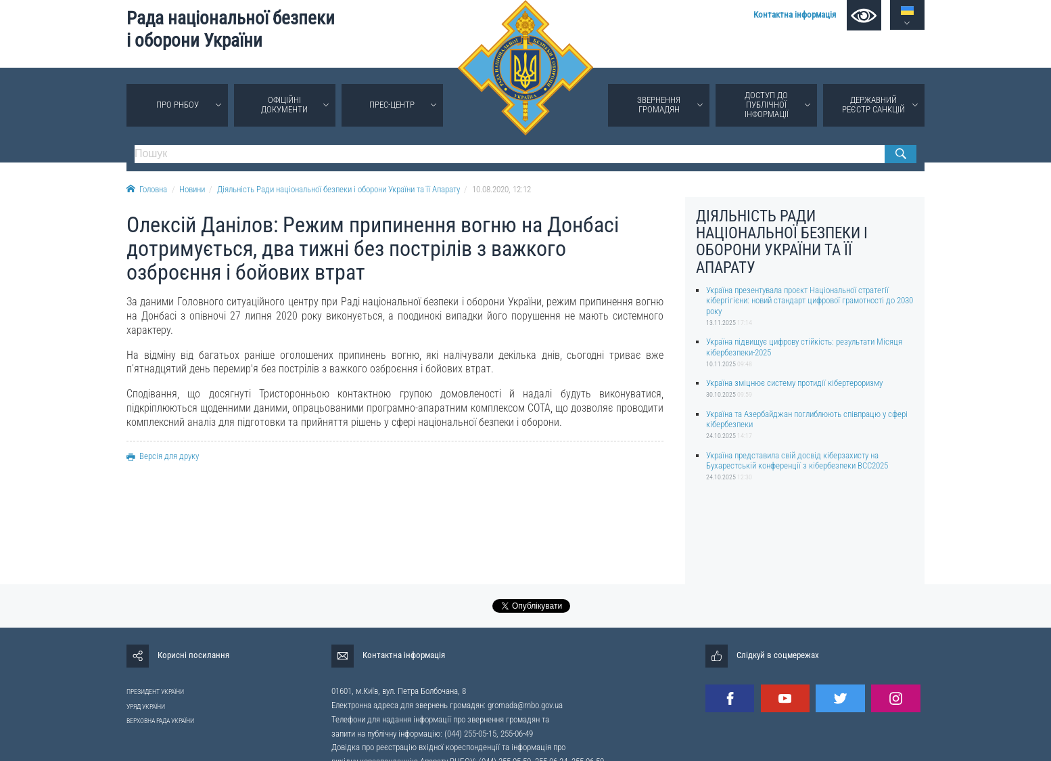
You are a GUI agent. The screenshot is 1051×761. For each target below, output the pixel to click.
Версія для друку (162, 456)
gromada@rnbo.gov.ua (525, 705)
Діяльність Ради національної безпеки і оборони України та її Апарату (338, 189)
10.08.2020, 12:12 (501, 189)
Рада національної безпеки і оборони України (230, 29)
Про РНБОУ (177, 105)
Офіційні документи (284, 104)
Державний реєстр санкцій (873, 104)
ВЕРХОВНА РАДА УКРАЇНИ (160, 720)
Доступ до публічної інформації (767, 104)
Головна (146, 189)
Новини (192, 189)
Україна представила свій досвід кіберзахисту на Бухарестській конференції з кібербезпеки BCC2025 (797, 460)
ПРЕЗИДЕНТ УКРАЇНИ (155, 691)
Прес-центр (392, 105)
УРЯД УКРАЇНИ (145, 706)
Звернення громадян (658, 104)
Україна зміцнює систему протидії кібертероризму (794, 383)
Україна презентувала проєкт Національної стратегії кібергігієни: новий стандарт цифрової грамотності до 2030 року (809, 300)
